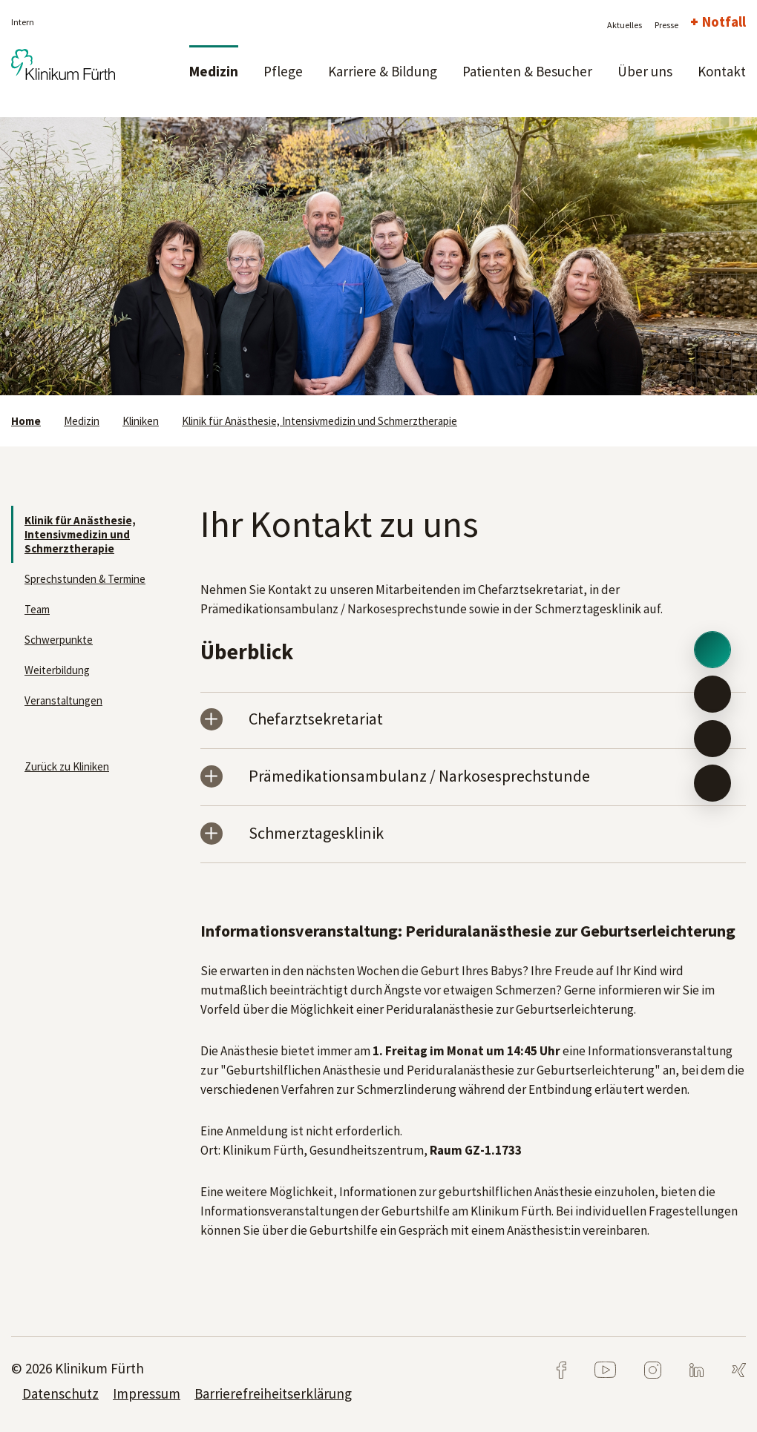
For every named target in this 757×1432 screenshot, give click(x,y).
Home (26, 421)
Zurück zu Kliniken (66, 766)
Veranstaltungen (63, 700)
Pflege (283, 71)
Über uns (644, 71)
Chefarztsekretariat (316, 719)
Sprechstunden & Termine (84, 579)
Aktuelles (624, 24)
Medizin (213, 71)
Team (37, 609)
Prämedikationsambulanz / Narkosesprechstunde (419, 777)
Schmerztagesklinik (316, 834)
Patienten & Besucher (527, 71)
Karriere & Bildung (382, 71)
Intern (22, 21)
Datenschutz (60, 1393)
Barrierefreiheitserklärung (273, 1393)
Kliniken (140, 421)
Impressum (146, 1393)
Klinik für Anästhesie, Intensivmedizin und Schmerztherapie (319, 421)
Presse (666, 24)
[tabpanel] (378, 256)
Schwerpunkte (58, 640)
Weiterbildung (57, 670)
